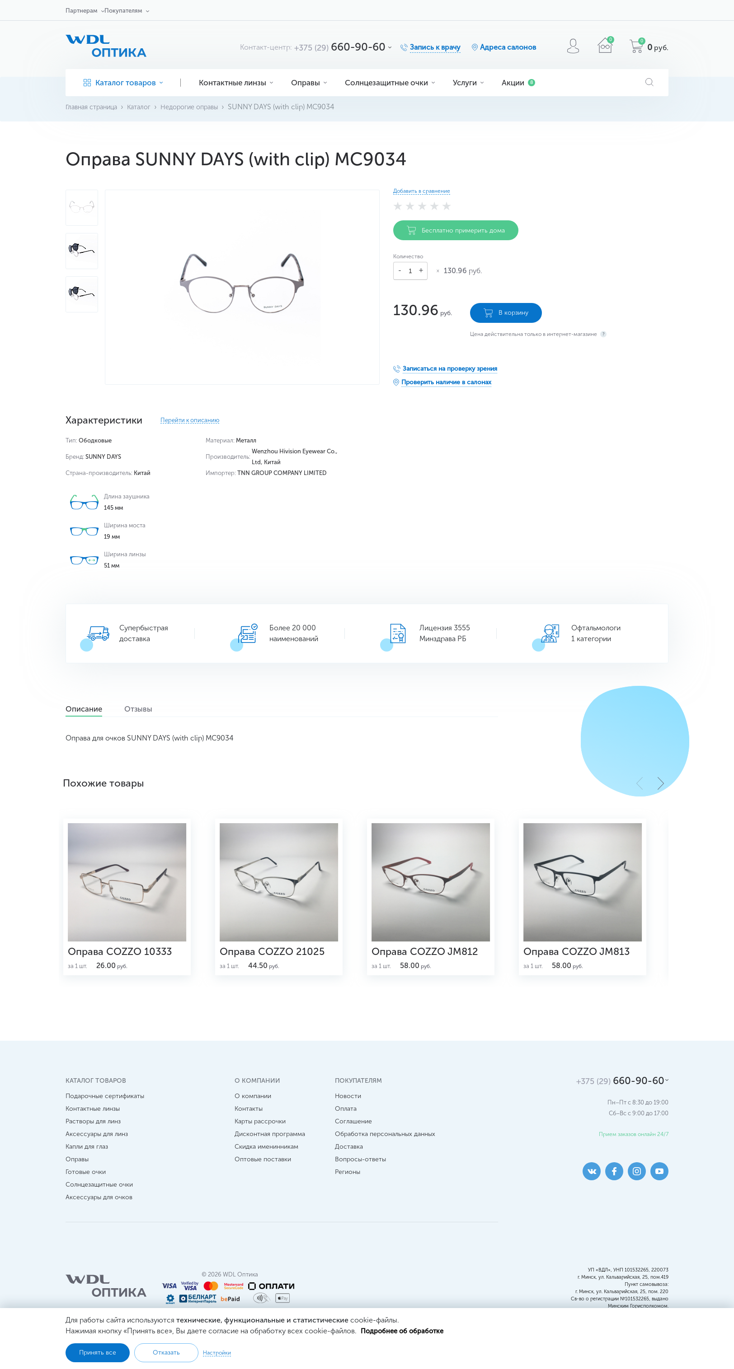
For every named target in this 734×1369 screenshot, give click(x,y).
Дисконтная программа (270, 1151)
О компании (253, 1113)
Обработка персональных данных (385, 1151)
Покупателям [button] (123, 10)
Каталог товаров (123, 82)
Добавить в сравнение (421, 191)
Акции (518, 82)
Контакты (249, 1125)
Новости (348, 1113)
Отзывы (160, 709)
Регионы (347, 1188)
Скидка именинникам (266, 1163)
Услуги (468, 82)
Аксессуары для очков (99, 1214)
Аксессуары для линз (97, 1151)
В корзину (506, 308)
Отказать (166, 1352)
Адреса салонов (508, 47)
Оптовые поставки (263, 1176)
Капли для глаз (87, 1163)
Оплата (346, 1125)
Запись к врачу (435, 47)
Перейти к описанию (189, 420)
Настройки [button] (217, 1352)
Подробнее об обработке (405, 1330)
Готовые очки (86, 1188)
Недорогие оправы (201, 106)
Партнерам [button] (81, 10)
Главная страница (95, 106)
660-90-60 (340, 46)
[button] (661, 783)
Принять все (97, 1352)
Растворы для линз (93, 1138)
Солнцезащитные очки (390, 82)
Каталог (147, 106)
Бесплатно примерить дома (456, 230)
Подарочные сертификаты (105, 1113)
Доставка (349, 1163)
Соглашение (353, 1138)
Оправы (309, 82)
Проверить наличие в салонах (446, 378)
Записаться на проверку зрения (450, 364)
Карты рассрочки (260, 1138)
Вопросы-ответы (360, 1176)
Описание (92, 709)
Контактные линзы (236, 82)
